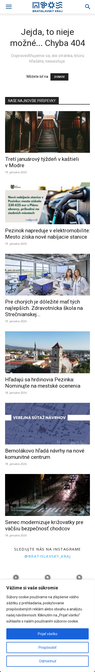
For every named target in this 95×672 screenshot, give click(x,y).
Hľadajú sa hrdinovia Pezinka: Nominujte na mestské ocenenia (42, 383)
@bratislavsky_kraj (47, 556)
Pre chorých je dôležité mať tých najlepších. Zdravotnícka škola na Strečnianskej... (44, 308)
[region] (47, 626)
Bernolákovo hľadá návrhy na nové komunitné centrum (44, 454)
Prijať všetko (48, 634)
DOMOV (59, 77)
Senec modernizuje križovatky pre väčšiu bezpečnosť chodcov (44, 525)
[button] (9, 7)
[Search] (88, 7)
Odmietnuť (47, 661)
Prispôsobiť (47, 647)
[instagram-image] (16, 577)
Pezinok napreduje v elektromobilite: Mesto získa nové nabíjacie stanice (47, 234)
